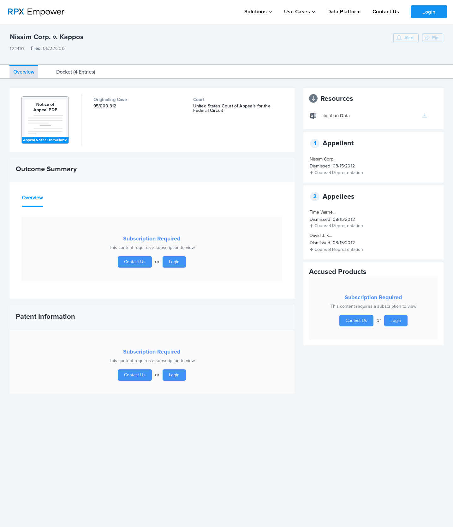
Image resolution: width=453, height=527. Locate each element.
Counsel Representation (338, 169)
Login (428, 11)
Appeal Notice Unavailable (45, 136)
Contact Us (383, 11)
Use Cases (296, 11)
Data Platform (342, 11)
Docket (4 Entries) (75, 68)
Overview (23, 68)
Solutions (255, 11)
